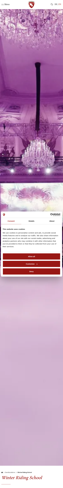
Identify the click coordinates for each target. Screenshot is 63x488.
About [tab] (51, 221)
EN (60, 4)
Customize (31, 264)
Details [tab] (31, 221)
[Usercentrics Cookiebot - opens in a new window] (50, 214)
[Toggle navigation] (5, 4)
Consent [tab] (11, 221)
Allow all (31, 256)
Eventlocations (10, 472)
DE (56, 4)
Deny (31, 271)
